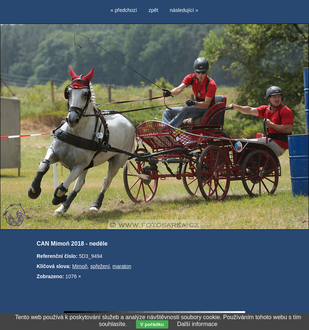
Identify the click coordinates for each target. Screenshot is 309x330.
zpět (153, 10)
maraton (121, 266)
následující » (184, 10)
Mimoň (79, 266)
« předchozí (124, 10)
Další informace (197, 324)
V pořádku (152, 324)
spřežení (100, 266)
